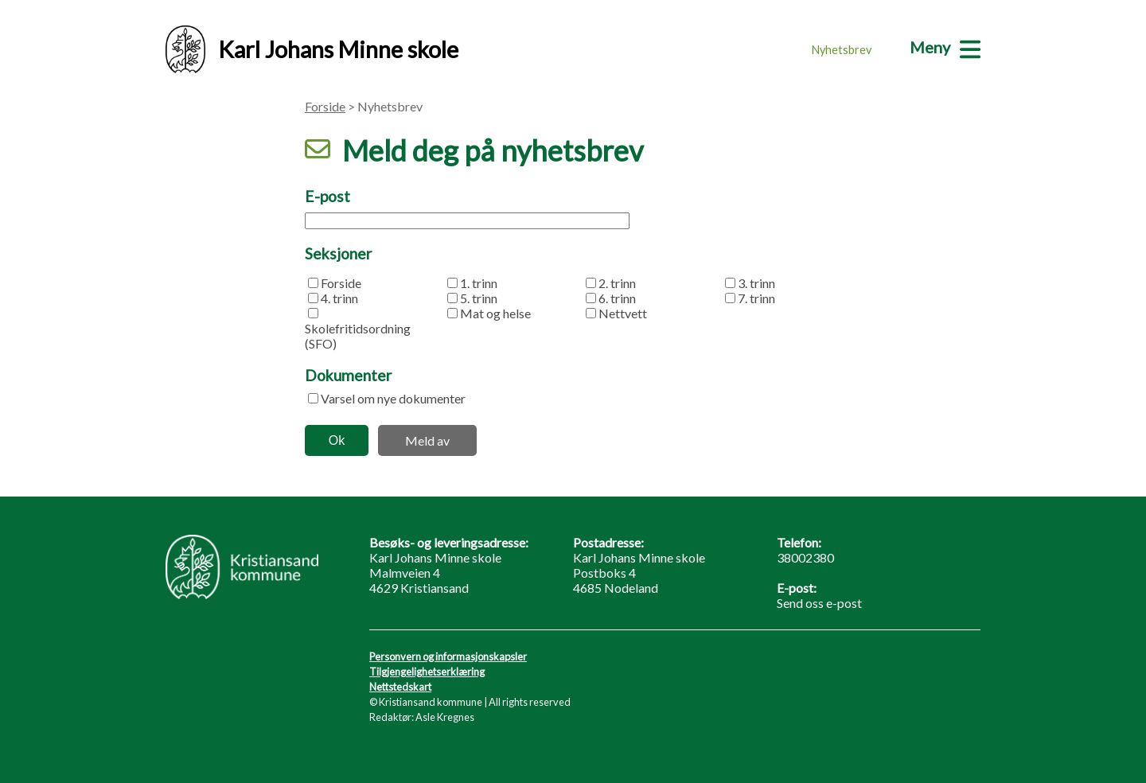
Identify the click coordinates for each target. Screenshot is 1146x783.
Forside (325, 106)
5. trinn (478, 298)
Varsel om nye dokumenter (393, 398)
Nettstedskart (400, 686)
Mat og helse (495, 313)
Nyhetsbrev (841, 49)
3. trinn (756, 282)
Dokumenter (348, 375)
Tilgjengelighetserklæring (427, 671)
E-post (327, 196)
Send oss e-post (819, 602)
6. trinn (617, 298)
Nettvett (622, 313)
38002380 (805, 557)
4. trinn (339, 298)
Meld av (427, 440)
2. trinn (617, 282)
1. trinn (478, 282)
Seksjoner (338, 253)
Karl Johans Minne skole (312, 49)
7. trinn (756, 298)
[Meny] (945, 46)
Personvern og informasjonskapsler (448, 656)
